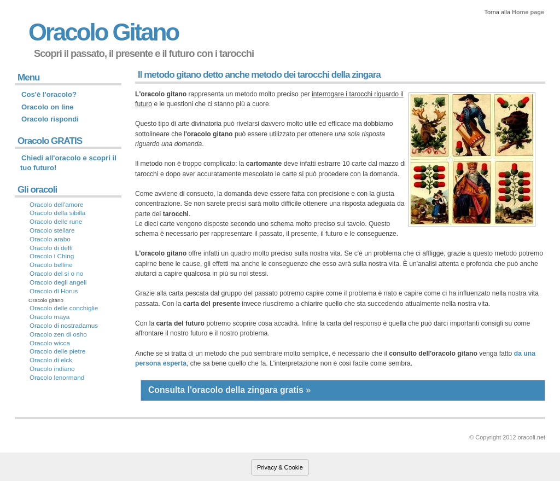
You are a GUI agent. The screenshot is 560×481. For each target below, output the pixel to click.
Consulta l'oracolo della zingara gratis (226, 390)
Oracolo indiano (52, 369)
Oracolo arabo (50, 239)
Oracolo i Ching (52, 256)
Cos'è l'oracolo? (49, 94)
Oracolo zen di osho (58, 334)
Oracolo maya (49, 317)
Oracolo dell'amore (57, 204)
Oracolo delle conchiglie (64, 308)
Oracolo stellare (52, 230)
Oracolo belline (51, 265)
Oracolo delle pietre (57, 351)
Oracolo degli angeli (58, 282)
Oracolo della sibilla (57, 213)
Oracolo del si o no (56, 273)
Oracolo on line (47, 107)
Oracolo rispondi (50, 119)
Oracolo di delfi (51, 248)
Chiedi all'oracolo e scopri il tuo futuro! (68, 163)
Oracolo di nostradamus (64, 325)
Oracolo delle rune (56, 221)
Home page (528, 12)
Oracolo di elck (51, 360)
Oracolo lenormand (57, 377)
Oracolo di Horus (54, 291)
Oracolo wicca (50, 343)
